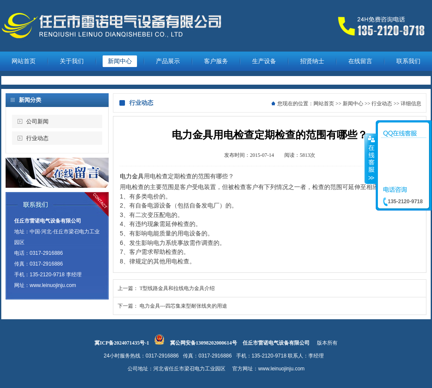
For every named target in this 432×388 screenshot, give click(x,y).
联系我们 (408, 61)
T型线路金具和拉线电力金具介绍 (177, 288)
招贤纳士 (312, 61)
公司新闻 (37, 121)
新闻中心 (120, 61)
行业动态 (37, 138)
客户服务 (216, 61)
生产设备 (264, 61)
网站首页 (24, 61)
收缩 (371, 158)
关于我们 (72, 61)
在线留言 (360, 61)
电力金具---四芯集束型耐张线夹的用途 (183, 306)
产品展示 (168, 61)
